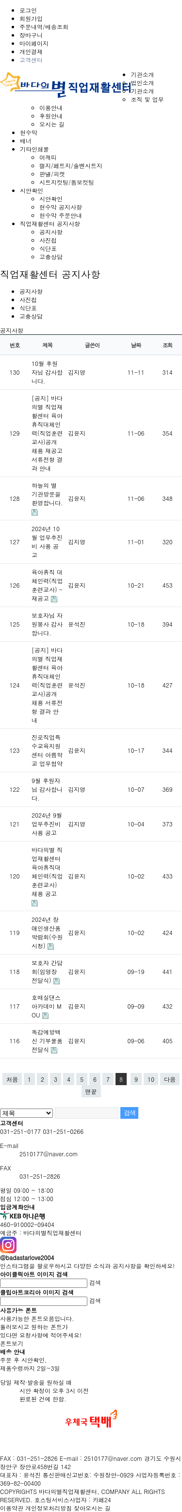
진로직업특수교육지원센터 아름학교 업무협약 (47, 750)
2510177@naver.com (48, 1153)
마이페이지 (34, 43)
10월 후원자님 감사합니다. (47, 372)
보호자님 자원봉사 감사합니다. (47, 624)
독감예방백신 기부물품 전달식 (47, 1040)
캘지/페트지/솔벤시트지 (70, 165)
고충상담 (51, 256)
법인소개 (142, 82)
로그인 (28, 10)
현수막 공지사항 (60, 207)
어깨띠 (48, 157)
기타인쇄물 (34, 149)
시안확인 (31, 190)
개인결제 (31, 51)
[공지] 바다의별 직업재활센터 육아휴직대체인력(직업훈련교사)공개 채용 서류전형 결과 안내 (47, 685)
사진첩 (48, 240)
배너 (26, 140)
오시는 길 (52, 124)
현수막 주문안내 (60, 215)
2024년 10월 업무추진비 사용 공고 (47, 541)
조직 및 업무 (147, 99)
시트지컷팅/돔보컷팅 (66, 182)
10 (151, 1079)
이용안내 (51, 107)
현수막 (28, 132)
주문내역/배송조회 (43, 26)
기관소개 (142, 74)
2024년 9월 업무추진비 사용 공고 (47, 824)
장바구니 (31, 35)
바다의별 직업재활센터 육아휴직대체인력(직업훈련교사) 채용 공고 (47, 871)
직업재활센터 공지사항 (50, 223)
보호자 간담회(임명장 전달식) (47, 971)
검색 (95, 1282)
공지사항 (51, 232)
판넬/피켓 (52, 174)
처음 (12, 1079)
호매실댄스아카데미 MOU (47, 1006)
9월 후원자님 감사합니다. (47, 789)
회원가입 (31, 18)
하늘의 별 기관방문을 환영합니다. (47, 494)
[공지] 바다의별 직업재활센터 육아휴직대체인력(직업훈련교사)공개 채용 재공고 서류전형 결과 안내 (47, 433)
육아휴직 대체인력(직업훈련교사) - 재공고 (47, 585)
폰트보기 (11, 1343)
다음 (170, 1079)
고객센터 (31, 60)
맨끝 (91, 1091)
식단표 (48, 248)
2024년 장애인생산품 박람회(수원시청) (47, 932)
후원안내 (51, 116)
